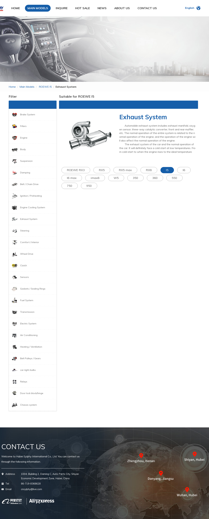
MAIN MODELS (38, 8)
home (12, 86)
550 (174, 178)
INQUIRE (62, 8)
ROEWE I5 (45, 86)
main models (27, 86)
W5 (116, 178)
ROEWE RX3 (76, 170)
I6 (184, 170)
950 (89, 186)
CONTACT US (147, 8)
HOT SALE (82, 8)
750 (69, 186)
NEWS (102, 8)
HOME (15, 8)
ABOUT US (122, 8)
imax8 (95, 178)
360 (155, 178)
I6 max (72, 178)
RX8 (149, 170)
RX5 (102, 170)
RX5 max (125, 170)
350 (135, 178)
